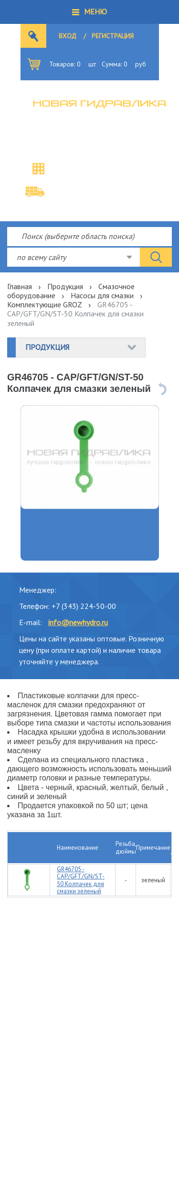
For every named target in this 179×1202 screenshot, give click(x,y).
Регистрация (113, 36)
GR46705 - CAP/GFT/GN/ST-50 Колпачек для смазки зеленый (81, 880)
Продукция (65, 286)
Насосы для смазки (102, 295)
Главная (19, 286)
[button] (89, 12)
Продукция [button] (47, 347)
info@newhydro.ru (78, 622)
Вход (67, 36)
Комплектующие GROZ (44, 304)
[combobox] (73, 257)
